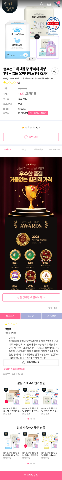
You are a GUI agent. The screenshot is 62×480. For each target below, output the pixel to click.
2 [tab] (31, 420)
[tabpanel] (11, 401)
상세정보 (7, 149)
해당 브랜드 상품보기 (38, 113)
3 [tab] (34, 420)
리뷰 (23, 149)
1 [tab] (28, 420)
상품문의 (38, 149)
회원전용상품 (31, 475)
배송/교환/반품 (54, 149)
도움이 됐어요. (31, 362)
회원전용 (30, 94)
